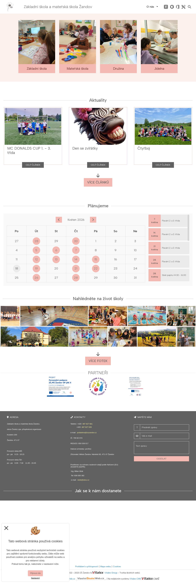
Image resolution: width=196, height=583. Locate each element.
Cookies (117, 566)
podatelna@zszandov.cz (87, 433)
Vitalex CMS (135, 579)
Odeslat (161, 458)
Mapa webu (105, 566)
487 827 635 (87, 427)
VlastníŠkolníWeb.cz (81, 579)
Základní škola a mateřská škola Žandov (58, 6)
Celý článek (33, 165)
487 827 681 (87, 424)
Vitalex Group (111, 573)
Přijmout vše (35, 573)
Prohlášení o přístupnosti (86, 566)
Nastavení (35, 578)
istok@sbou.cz (83, 480)
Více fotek (98, 361)
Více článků (98, 182)
